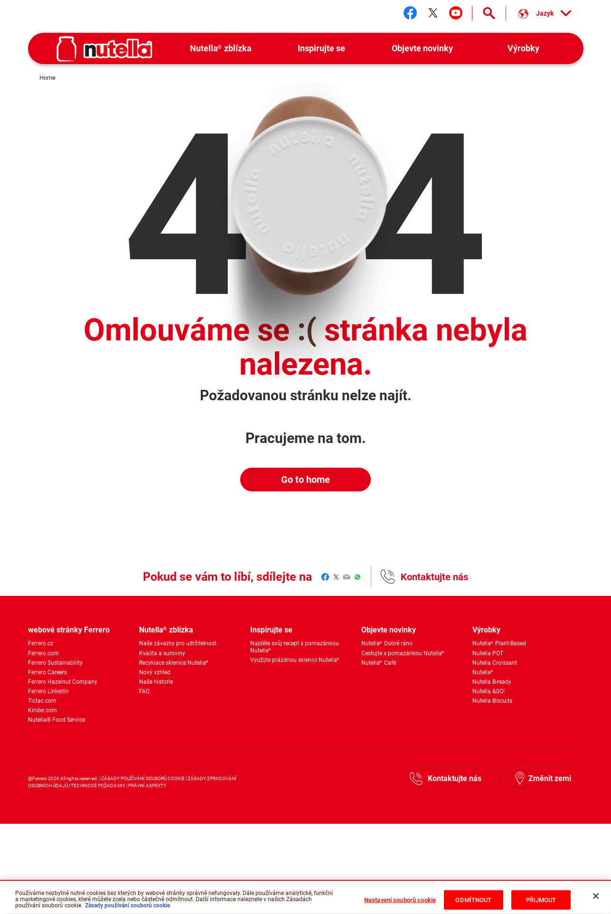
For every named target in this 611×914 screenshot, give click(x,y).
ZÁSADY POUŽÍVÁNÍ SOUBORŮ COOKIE (143, 778)
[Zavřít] (595, 901)
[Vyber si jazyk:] (545, 13)
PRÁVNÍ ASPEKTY (147, 785)
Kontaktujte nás (434, 577)
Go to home (305, 479)
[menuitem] (221, 49)
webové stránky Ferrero (69, 629)
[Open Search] (489, 13)
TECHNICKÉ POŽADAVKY (98, 785)
